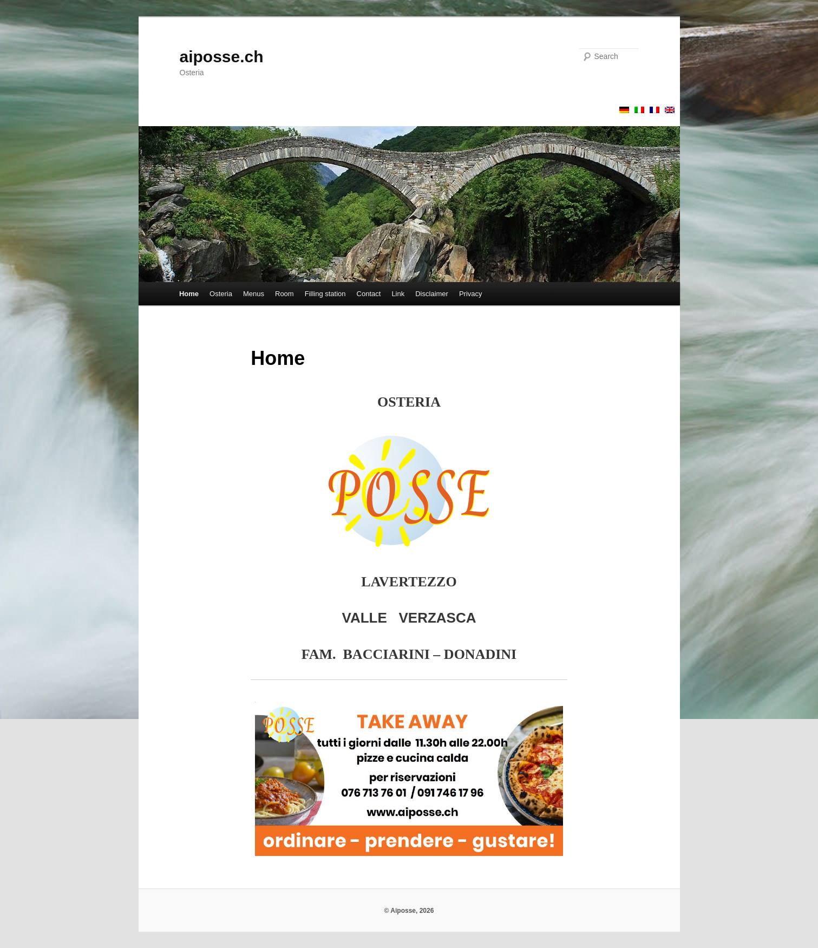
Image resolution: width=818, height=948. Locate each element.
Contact (369, 294)
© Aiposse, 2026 (409, 910)
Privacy (470, 294)
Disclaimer (431, 294)
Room (284, 294)
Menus (253, 294)
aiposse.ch (222, 57)
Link (397, 294)
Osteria (221, 294)
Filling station (325, 294)
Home (189, 294)
